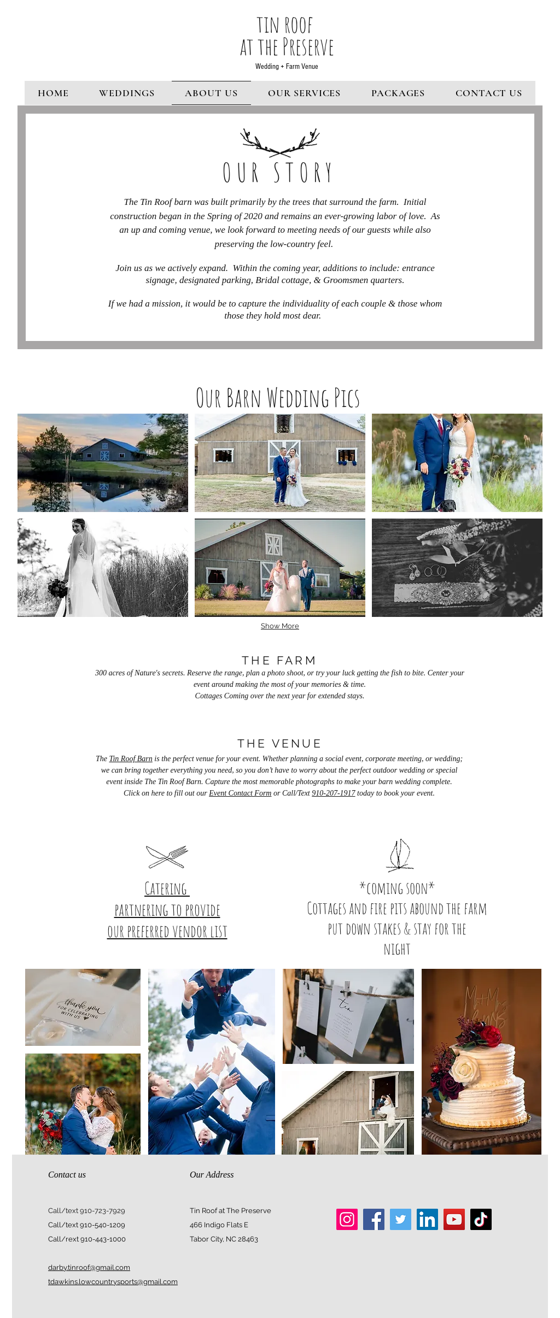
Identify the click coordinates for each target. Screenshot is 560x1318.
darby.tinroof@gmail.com (89, 1267)
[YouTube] (454, 1219)
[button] (103, 463)
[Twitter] (400, 1219)
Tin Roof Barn (130, 759)
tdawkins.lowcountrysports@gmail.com (113, 1282)
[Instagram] (347, 1219)
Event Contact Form (240, 793)
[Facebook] (373, 1219)
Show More (280, 626)
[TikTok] (481, 1219)
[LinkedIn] (427, 1219)
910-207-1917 (333, 793)
